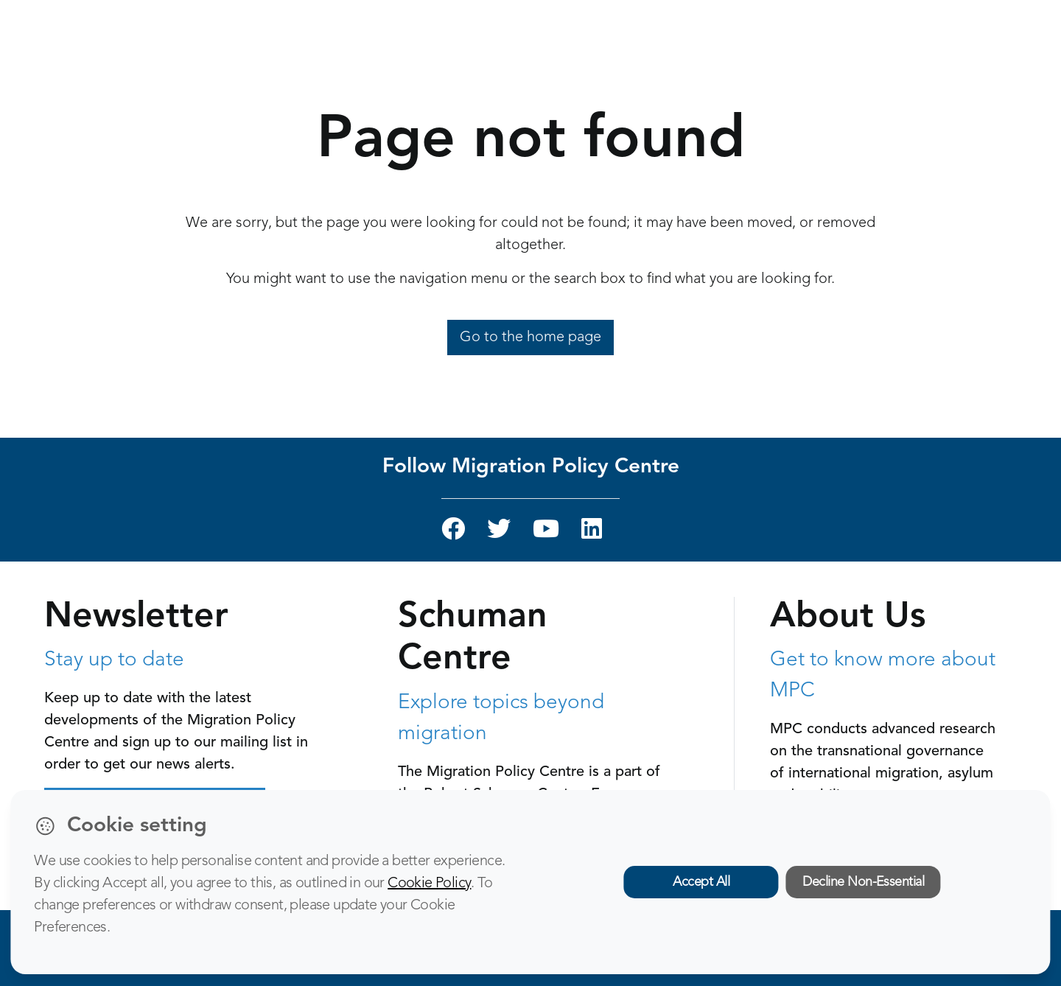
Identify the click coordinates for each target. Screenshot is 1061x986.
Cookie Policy (429, 883)
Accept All (701, 882)
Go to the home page (530, 337)
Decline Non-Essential (863, 882)
